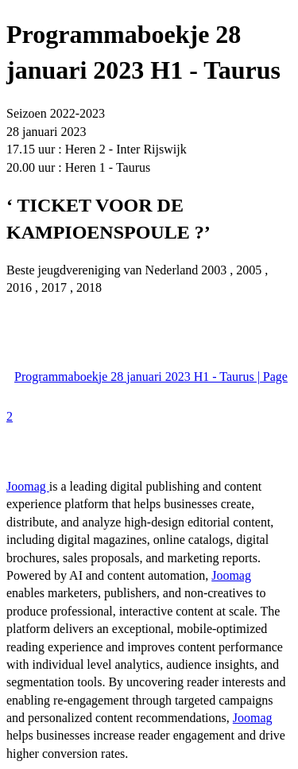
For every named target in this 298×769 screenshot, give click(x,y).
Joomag (27, 486)
